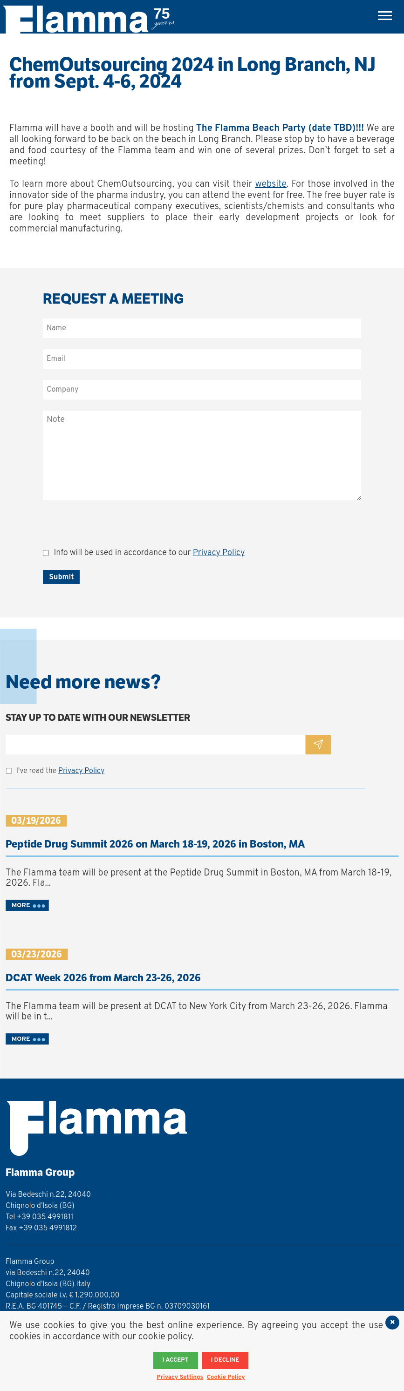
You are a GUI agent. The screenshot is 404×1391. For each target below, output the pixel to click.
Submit (61, 577)
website (271, 184)
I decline (225, 1360)
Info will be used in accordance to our (149, 553)
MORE (21, 905)
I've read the (60, 771)
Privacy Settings (180, 1377)
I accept (176, 1360)
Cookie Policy (226, 1377)
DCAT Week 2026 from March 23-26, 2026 (103, 977)
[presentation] (114, 529)
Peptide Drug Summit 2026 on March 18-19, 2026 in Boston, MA (155, 844)
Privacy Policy (219, 553)
